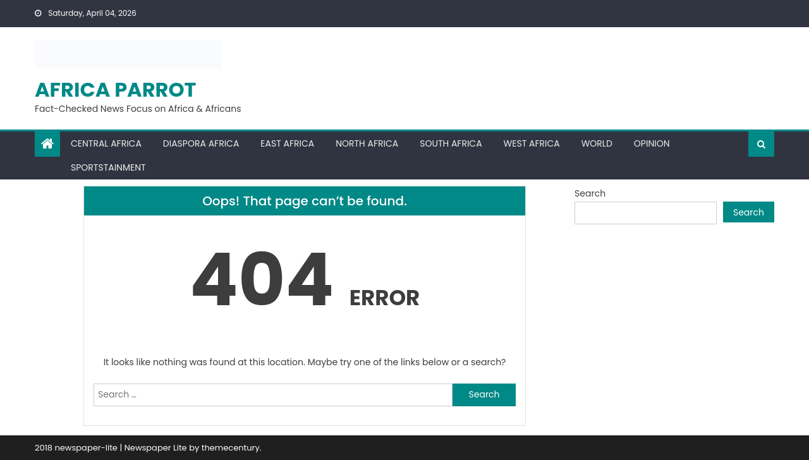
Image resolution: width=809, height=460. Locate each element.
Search (590, 193)
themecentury (231, 448)
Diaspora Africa (201, 143)
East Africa (287, 143)
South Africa (451, 143)
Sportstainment (108, 167)
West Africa (532, 143)
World (596, 143)
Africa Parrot (116, 89)
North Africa (367, 143)
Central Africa (106, 143)
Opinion (652, 143)
